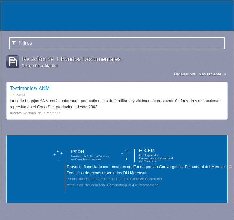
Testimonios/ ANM (30, 88)
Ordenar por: (185, 74)
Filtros (22, 43)
